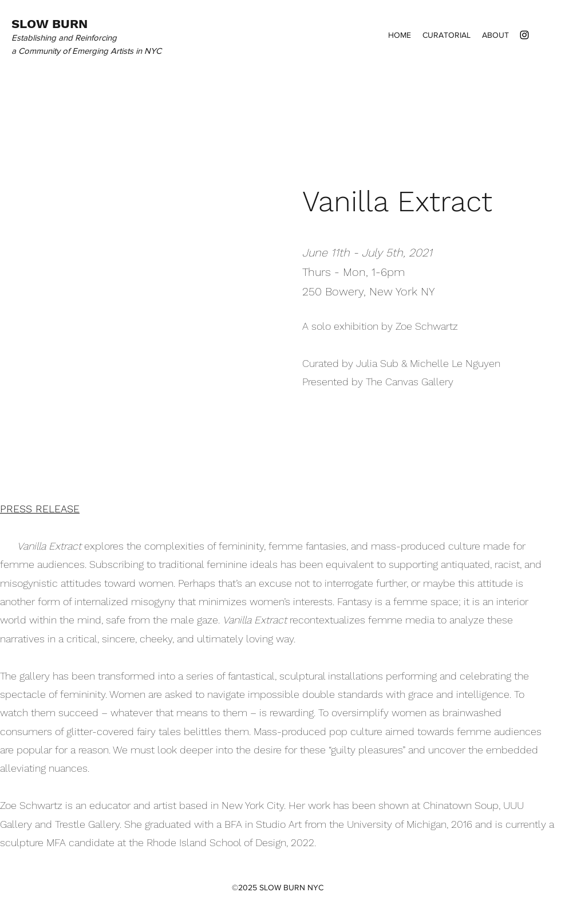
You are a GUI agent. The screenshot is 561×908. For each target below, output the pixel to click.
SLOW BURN (49, 24)
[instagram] (524, 35)
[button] (131, 285)
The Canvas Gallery (409, 382)
